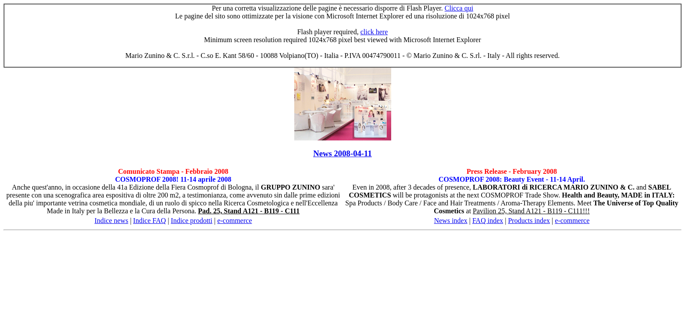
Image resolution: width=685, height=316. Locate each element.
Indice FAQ (149, 220)
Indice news (111, 220)
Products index (529, 220)
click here (374, 32)
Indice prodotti (192, 220)
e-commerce (234, 220)
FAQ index (487, 220)
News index (450, 220)
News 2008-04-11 (342, 153)
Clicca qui (459, 8)
